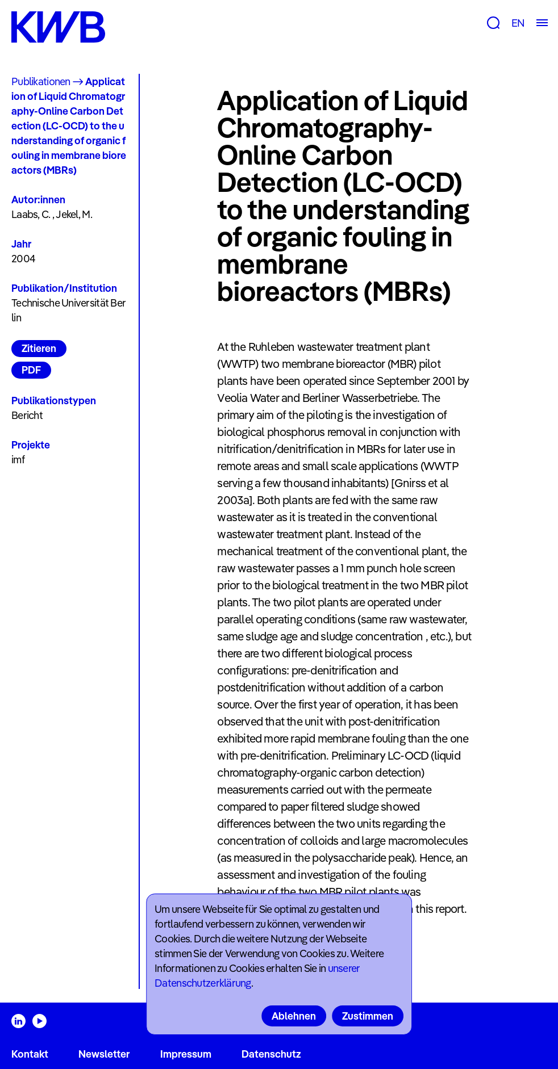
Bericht (27, 415)
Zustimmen (367, 1015)
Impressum (185, 1053)
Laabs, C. (31, 214)
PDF (31, 369)
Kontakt (29, 1053)
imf (17, 459)
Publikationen (40, 81)
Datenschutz (271, 1053)
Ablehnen (294, 1015)
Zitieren (39, 348)
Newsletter (104, 1053)
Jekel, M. (74, 214)
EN (517, 23)
